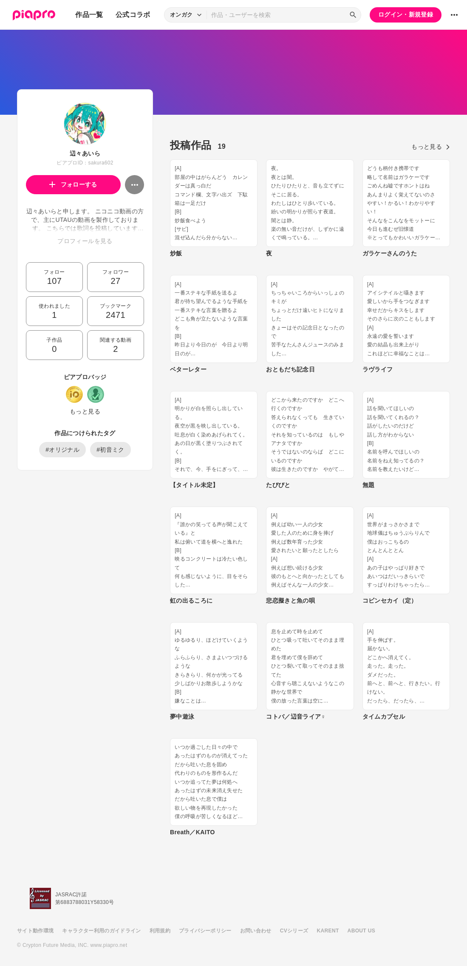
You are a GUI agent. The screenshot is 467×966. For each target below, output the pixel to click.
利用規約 (160, 931)
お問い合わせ (256, 931)
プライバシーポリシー (205, 931)
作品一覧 (89, 14)
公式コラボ (133, 14)
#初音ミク (110, 449)
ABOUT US (361, 931)
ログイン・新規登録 (405, 14)
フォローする (73, 184)
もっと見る (85, 411)
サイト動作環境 (35, 931)
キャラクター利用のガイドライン (101, 931)
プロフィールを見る (84, 241)
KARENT (328, 931)
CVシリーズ (294, 931)
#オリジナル (62, 449)
